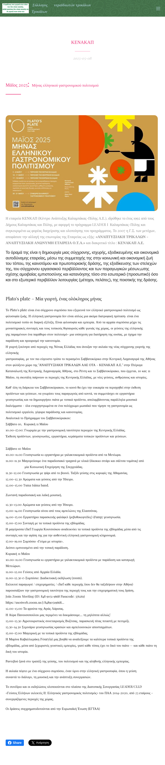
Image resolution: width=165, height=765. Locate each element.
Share (15, 743)
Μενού (158, 8)
